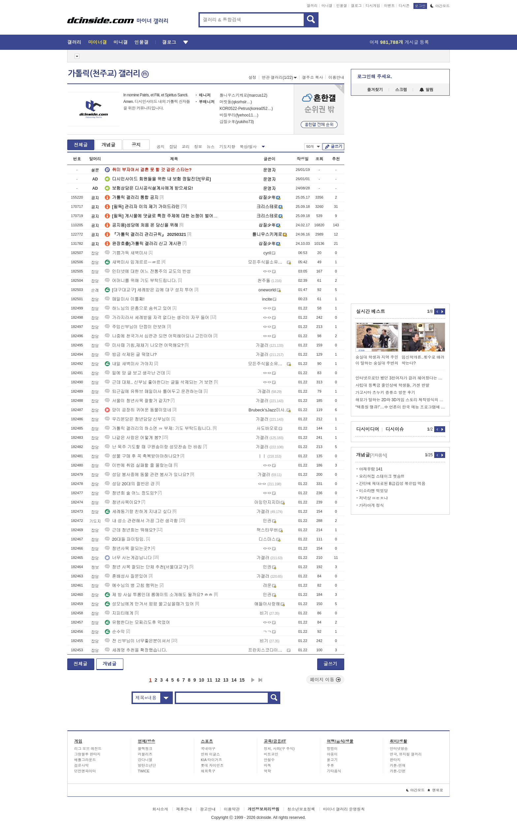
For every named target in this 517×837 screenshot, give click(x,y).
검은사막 (81, 765)
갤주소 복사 (312, 77)
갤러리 (312, 6)
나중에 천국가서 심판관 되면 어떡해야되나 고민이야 (158, 336)
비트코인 (271, 754)
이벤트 (389, 6)
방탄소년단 (147, 765)
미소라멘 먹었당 (373, 491)
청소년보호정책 (301, 809)
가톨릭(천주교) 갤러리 (108, 74)
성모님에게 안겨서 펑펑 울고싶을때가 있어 (149, 603)
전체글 (81, 144)
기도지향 (227, 147)
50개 (313, 146)
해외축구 (208, 771)
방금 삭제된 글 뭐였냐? (131, 354)
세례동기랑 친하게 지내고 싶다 (138, 511)
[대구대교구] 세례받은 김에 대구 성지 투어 (149, 289)
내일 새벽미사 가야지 (129, 363)
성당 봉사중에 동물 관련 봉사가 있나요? (147, 474)
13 (225, 680)
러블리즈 (145, 754)
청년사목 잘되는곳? (127, 548)
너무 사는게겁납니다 (128, 557)
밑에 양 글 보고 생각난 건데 (135, 372)
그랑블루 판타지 (87, 754)
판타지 (395, 760)
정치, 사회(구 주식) (279, 749)
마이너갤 (97, 42)
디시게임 (373, 6)
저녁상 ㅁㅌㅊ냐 (373, 498)
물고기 (332, 760)
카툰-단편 (398, 771)
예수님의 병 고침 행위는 (132, 585)
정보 (198, 147)
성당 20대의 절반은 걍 (130, 483)
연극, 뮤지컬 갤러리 (406, 754)
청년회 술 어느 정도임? (131, 493)
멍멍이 (332, 749)
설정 (253, 77)
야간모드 (440, 6)
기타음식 (334, 771)
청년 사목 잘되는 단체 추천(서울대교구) (146, 566)
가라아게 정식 (371, 505)
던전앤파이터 (85, 771)
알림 (426, 89)
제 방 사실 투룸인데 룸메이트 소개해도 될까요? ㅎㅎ (159, 594)
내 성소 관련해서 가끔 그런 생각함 (141, 520)
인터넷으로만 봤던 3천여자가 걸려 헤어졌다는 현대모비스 (400, 378)
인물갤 (341, 6)
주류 (330, 765)
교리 (186, 147)
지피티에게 (119, 613)
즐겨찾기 (375, 89)
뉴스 (211, 147)
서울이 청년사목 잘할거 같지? (137, 400)
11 (209, 680)
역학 (267, 771)
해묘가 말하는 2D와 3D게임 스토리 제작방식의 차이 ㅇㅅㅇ (400, 400)
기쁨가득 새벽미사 (126, 252)
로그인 (420, 6)
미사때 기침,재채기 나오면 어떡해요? (144, 345)
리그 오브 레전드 (88, 749)
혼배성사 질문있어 (126, 576)
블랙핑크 (145, 749)
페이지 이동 (325, 679)
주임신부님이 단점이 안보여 (135, 326)
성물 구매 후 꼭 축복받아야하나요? (142, 456)
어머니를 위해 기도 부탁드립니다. (141, 280)
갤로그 (356, 6)
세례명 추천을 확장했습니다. (136, 650)
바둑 (267, 765)
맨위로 (435, 790)
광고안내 (208, 809)
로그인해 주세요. (374, 76)
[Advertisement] (37, 251)
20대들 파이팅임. (125, 539)
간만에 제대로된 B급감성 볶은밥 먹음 (392, 483)
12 (218, 680)
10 (201, 680)
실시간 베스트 (370, 311)
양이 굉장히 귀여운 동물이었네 (138, 409)
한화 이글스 (210, 754)
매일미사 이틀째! (124, 299)
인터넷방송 (399, 749)
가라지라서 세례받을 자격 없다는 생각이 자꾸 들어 (157, 317)
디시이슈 (394, 429)
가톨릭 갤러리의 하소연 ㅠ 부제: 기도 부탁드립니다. (158, 428)
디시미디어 (367, 429)
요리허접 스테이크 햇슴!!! (381, 476)
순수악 (115, 631)
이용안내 (336, 77)
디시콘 (404, 6)
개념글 (108, 144)
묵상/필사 (248, 147)
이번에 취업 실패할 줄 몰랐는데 (138, 465)
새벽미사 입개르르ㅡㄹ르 (133, 262)
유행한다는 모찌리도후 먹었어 (137, 622)
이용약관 (232, 809)
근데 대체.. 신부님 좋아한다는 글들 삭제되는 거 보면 (159, 382)
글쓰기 (336, 146)
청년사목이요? (122, 502)
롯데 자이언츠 (212, 765)
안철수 (269, 760)
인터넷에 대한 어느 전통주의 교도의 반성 (148, 271)
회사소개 (160, 809)
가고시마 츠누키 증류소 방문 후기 (385, 392)
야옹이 (332, 754)
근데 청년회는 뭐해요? (130, 530)
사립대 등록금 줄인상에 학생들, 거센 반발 (392, 385)
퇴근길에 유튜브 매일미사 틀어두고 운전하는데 (153, 391)
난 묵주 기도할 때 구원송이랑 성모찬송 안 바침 (153, 446)
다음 (253, 680)
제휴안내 (184, 809)
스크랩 (401, 89)
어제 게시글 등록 (399, 42)
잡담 (173, 147)
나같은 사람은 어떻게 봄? (133, 437)
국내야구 (208, 749)
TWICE (143, 771)
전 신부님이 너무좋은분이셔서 (137, 640)
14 (234, 680)
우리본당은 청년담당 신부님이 (137, 419)
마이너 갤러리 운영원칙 (344, 809)
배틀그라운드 (85, 760)
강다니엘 (145, 760)
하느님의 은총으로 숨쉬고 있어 (138, 308)
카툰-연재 (398, 765)
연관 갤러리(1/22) (279, 77)
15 (242, 680)
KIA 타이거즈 (211, 760)
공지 (136, 144)
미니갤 (326, 6)
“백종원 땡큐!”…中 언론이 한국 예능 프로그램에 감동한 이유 (400, 407)
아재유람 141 (370, 469)
